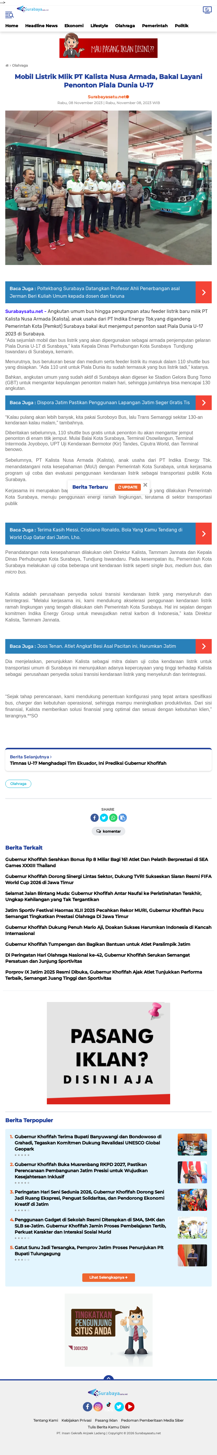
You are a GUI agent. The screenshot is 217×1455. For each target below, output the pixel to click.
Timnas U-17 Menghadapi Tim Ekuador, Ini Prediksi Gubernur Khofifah (88, 763)
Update (127, 487)
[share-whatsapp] (113, 818)
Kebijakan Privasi (76, 1420)
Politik (181, 25)
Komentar (108, 831)
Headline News (41, 25)
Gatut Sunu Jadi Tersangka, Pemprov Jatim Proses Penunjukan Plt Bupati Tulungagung (89, 1250)
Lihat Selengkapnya (108, 1277)
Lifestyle (99, 25)
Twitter (122, 1409)
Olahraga (125, 25)
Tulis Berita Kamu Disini (108, 1427)
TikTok (110, 1408)
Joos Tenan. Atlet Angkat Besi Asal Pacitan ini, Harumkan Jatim (106, 646)
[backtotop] (108, 1380)
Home (11, 25)
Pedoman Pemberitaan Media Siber (152, 1420)
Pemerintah (155, 25)
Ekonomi (73, 25)
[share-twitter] (104, 818)
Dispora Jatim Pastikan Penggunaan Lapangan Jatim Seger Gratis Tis (113, 402)
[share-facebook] (94, 818)
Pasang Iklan (106, 1420)
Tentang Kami (45, 1420)
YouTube (134, 1409)
